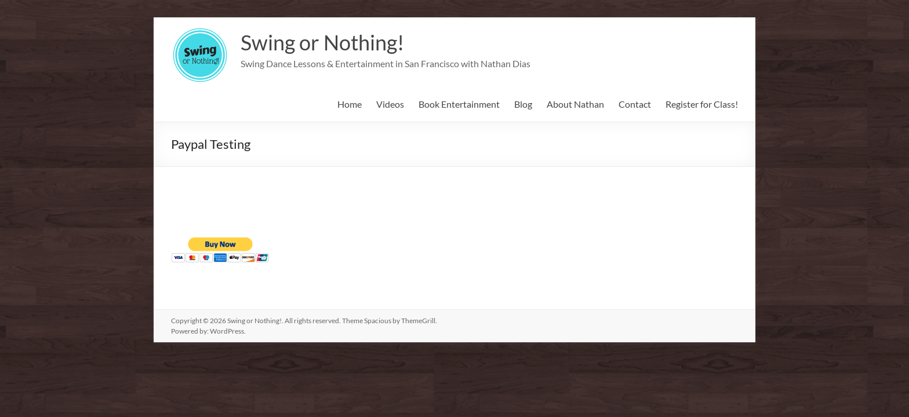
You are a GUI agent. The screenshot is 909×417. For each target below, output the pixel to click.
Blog (523, 103)
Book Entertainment (459, 103)
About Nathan (575, 103)
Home (349, 103)
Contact (635, 103)
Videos (390, 103)
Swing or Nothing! (322, 42)
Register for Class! (702, 103)
